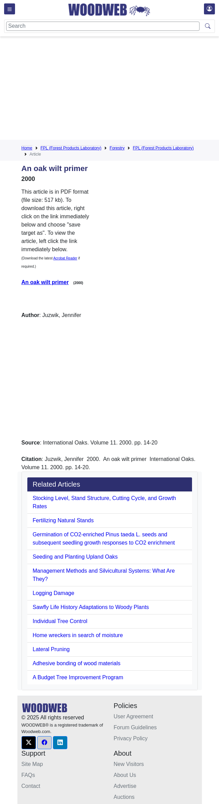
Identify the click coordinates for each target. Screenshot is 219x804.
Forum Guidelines (135, 727)
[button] (29, 742)
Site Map (32, 764)
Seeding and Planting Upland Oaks (75, 557)
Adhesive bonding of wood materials (77, 663)
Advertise (125, 786)
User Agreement (133, 716)
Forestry (117, 148)
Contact (31, 786)
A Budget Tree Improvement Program (78, 677)
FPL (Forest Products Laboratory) (71, 148)
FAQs (28, 775)
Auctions (124, 797)
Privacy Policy (131, 738)
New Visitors (129, 764)
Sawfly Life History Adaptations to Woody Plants (91, 607)
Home (27, 148)
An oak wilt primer (45, 282)
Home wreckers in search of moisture (78, 635)
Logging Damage (53, 593)
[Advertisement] (120, 89)
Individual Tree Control (60, 621)
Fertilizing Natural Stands (63, 520)
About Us (125, 775)
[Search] (103, 26)
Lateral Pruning (51, 649)
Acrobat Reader (65, 258)
